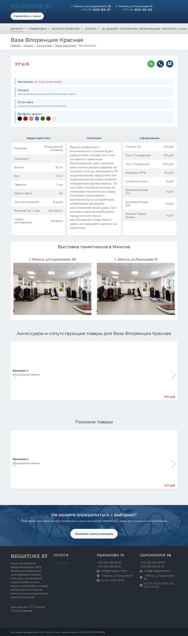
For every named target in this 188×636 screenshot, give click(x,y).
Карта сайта (61, 562)
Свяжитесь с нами (27, 15)
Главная (15, 44)
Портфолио (129, 28)
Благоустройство (66, 28)
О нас (182, 28)
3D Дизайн (110, 28)
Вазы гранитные (65, 44)
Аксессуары (44, 44)
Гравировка (38, 28)
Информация (149, 28)
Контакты (169, 28)
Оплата (91, 28)
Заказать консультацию (94, 533)
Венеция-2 (20, 370)
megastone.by (29, 555)
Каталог (17, 28)
